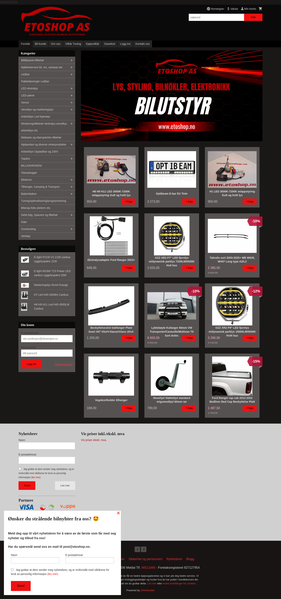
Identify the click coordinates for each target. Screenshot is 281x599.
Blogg (190, 559)
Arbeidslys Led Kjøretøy (35, 116)
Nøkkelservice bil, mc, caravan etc (41, 67)
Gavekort (109, 43)
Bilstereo (26, 179)
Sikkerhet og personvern (145, 559)
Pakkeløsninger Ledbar (35, 81)
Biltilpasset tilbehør (32, 60)
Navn (35, 557)
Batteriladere (28, 193)
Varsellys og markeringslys (37, 109)
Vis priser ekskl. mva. (94, 440)
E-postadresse (30, 332)
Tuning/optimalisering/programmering (43, 200)
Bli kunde (40, 43)
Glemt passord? (64, 364)
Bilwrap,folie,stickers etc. (36, 207)
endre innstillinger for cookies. (179, 584)
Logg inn (125, 43)
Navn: (22, 440)
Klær (24, 222)
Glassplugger (29, 172)
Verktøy (25, 236)
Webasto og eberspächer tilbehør (41, 137)
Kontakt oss (142, 43)
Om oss (55, 43)
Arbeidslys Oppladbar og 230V (39, 151)
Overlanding (28, 229)
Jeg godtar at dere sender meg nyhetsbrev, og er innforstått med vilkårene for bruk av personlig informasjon (46, 473)
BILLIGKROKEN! (31, 165)
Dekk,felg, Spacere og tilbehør (39, 214)
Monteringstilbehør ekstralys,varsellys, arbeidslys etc (44, 127)
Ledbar (25, 74)
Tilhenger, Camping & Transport (40, 186)
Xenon (25, 102)
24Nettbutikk (147, 591)
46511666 (148, 568)
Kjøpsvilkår (92, 43)
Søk (253, 17)
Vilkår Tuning (73, 43)
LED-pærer (28, 95)
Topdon (25, 158)
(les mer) (35, 477)
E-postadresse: (28, 454)
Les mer (65, 485)
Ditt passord (28, 347)
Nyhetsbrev (174, 559)
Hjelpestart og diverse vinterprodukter (44, 144)
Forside (25, 43)
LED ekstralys (29, 88)
